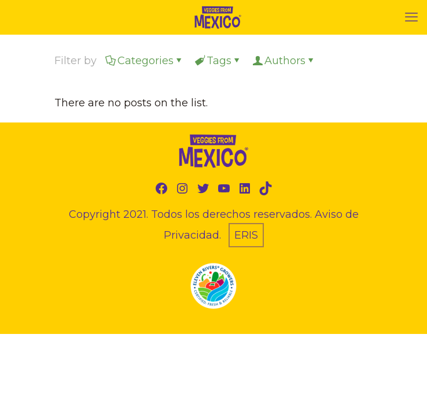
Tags (218, 60)
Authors (284, 60)
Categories (144, 60)
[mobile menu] (411, 17)
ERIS (246, 235)
